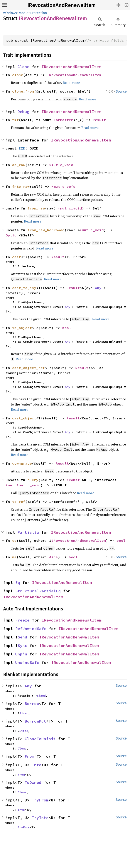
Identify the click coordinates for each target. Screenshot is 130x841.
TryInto (40, 817)
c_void (66, 165)
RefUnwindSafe (30, 628)
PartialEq (28, 532)
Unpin (21, 654)
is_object (22, 328)
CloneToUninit (40, 738)
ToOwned (33, 782)
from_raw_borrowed (45, 230)
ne (14, 557)
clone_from (23, 91)
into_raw (21, 186)
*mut (54, 165)
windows (10, 13)
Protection (38, 13)
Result (99, 120)
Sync (22, 645)
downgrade (22, 463)
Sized (41, 696)
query (32, 480)
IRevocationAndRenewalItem (61, 5)
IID (22, 148)
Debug (23, 111)
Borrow (32, 703)
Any (98, 288)
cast (16, 257)
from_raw (36, 208)
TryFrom (40, 800)
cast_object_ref (28, 368)
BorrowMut (35, 721)
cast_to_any (24, 288)
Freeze (22, 620)
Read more (71, 82)
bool (66, 328)
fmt (15, 120)
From (29, 756)
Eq (17, 582)
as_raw (18, 165)
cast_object (24, 418)
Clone (23, 66)
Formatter (63, 120)
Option (12, 235)
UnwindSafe (27, 662)
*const (74, 480)
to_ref (18, 501)
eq (14, 540)
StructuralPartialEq (38, 590)
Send (22, 637)
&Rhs (53, 557)
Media (24, 13)
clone (17, 75)
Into (36, 764)
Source (121, 91)
